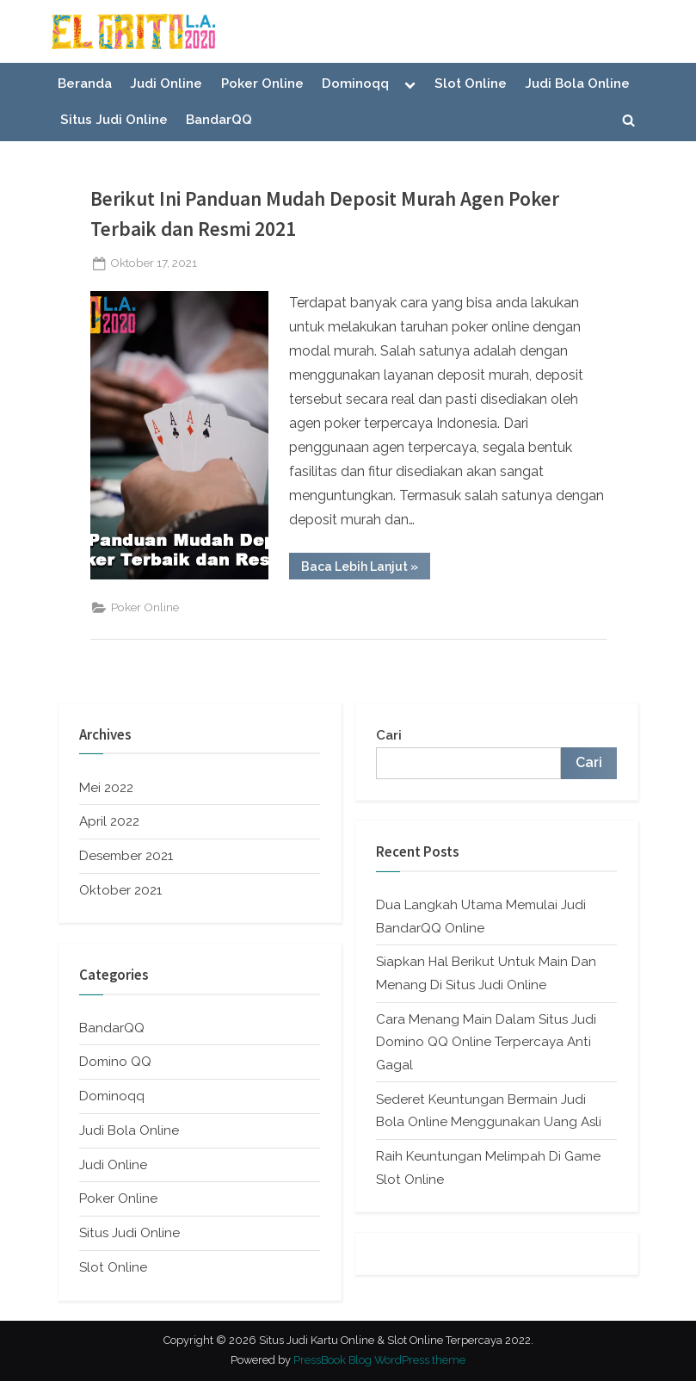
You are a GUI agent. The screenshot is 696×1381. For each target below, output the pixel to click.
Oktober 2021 (120, 890)
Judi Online (166, 83)
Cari (389, 735)
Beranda (85, 83)
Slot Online (470, 83)
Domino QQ (115, 1061)
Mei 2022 (106, 788)
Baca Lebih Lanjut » (365, 569)
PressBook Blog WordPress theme (379, 1359)
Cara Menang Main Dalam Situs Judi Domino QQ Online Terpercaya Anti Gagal (486, 1042)
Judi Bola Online (577, 83)
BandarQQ (219, 119)
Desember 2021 (126, 856)
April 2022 (109, 821)
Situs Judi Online (114, 119)
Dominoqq (355, 83)
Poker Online (262, 83)
